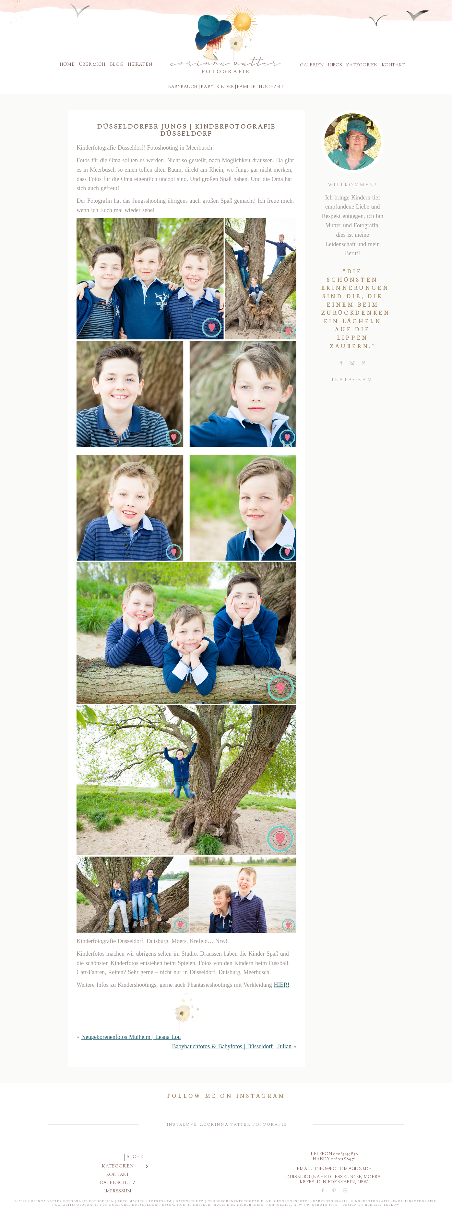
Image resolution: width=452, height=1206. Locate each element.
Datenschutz (118, 1183)
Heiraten (140, 65)
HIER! (282, 985)
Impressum (117, 1191)
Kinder (225, 87)
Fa (240, 87)
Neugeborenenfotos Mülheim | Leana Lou (131, 1037)
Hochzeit (271, 87)
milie (249, 87)
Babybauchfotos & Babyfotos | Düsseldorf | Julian (231, 1046)
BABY (207, 87)
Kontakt (393, 65)
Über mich (92, 65)
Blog (116, 65)
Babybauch (182, 87)
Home (67, 65)
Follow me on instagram (226, 1096)
